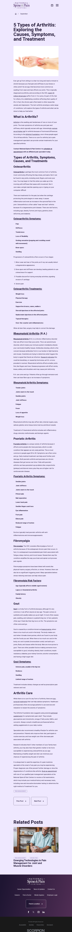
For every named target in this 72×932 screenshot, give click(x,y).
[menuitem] (22, 925)
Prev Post (21, 801)
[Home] (22, 5)
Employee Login (52, 895)
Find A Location (36, 904)
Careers (17, 895)
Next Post (39, 801)
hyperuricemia (46, 629)
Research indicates (47, 357)
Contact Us (51, 889)
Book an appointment (49, 771)
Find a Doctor (27, 895)
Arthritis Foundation (33, 134)
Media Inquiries (39, 895)
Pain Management (20, 791)
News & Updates (39, 889)
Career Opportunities (24, 889)
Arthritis (16, 122)
